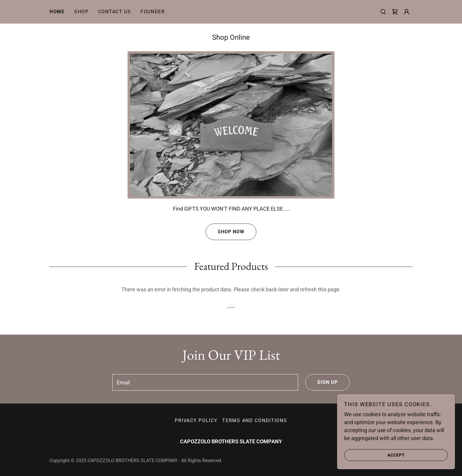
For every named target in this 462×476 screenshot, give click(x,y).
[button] (406, 12)
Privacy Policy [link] (196, 420)
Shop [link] (81, 11)
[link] (395, 12)
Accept (374, 455)
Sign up (321, 382)
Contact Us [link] (114, 11)
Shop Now (225, 232)
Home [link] (57, 11)
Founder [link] (153, 11)
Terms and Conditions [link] (254, 420)
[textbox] (205, 382)
